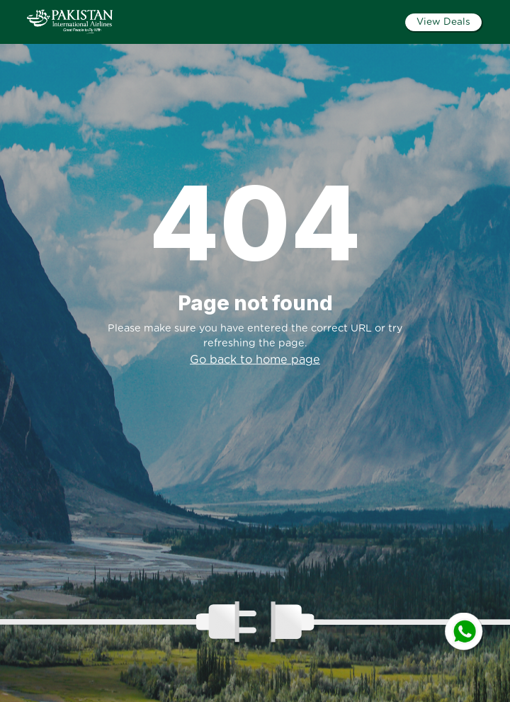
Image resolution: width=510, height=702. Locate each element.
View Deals (443, 22)
